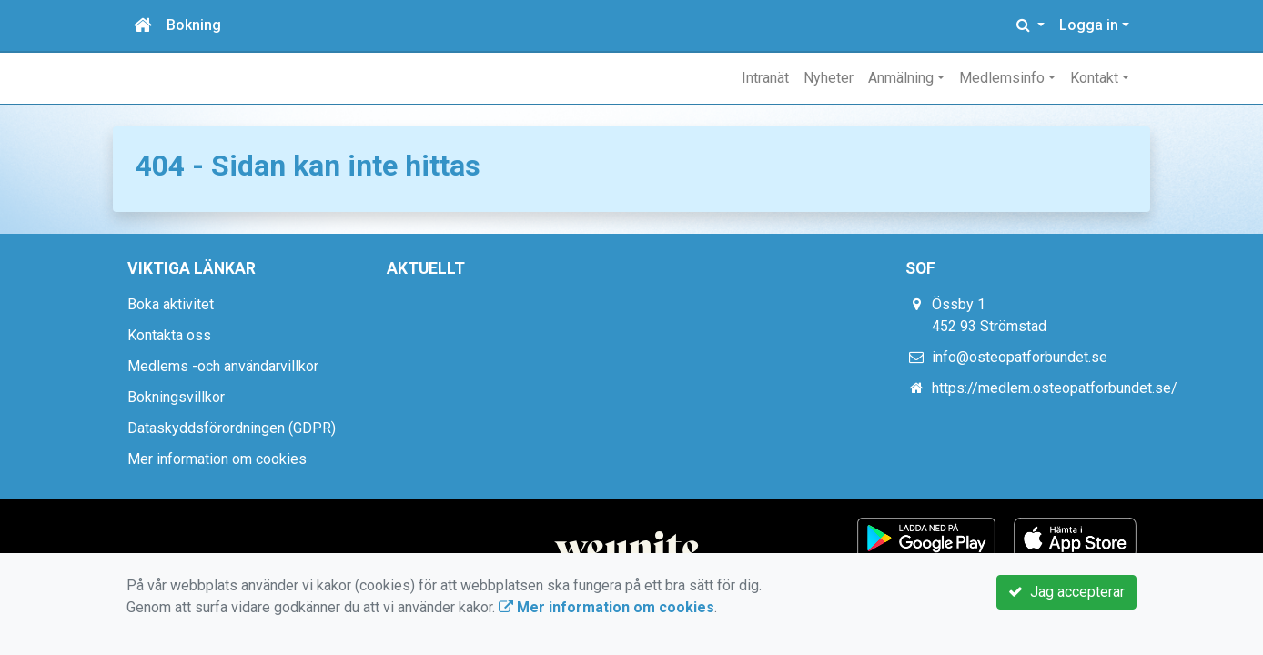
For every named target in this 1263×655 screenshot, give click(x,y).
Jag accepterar (1066, 591)
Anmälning (901, 77)
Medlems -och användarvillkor (222, 366)
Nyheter (828, 77)
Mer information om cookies (217, 459)
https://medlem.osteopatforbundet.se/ (1054, 388)
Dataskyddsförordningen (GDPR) (231, 428)
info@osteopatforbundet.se (1019, 357)
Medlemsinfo (1002, 77)
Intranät (765, 77)
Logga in (1088, 25)
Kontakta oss (169, 335)
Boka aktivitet (170, 304)
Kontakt (1094, 77)
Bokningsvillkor (176, 397)
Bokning (194, 25)
